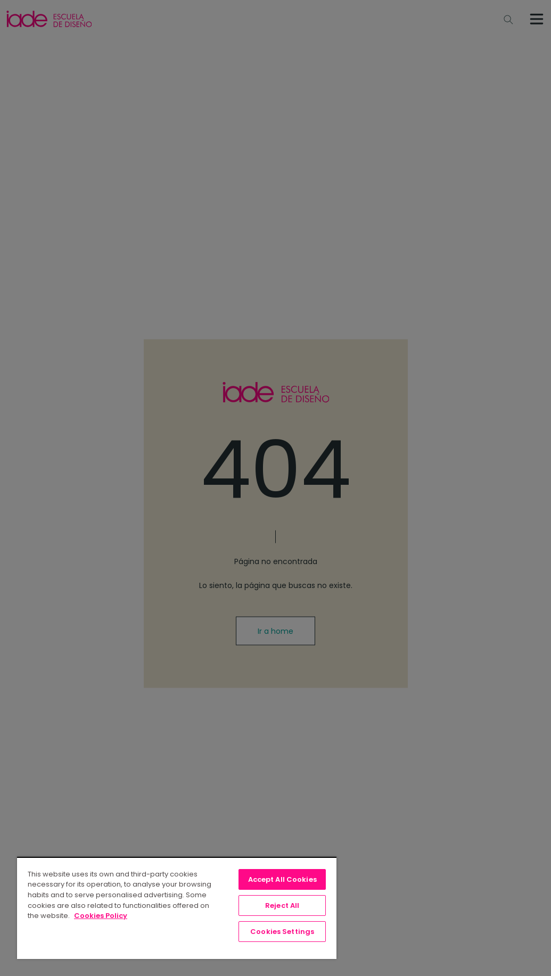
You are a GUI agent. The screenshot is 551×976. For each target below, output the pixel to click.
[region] (176, 908)
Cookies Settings (282, 932)
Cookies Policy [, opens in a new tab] (100, 916)
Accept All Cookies (282, 879)
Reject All (282, 905)
